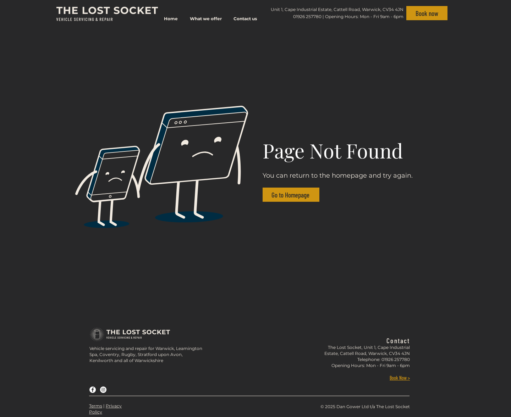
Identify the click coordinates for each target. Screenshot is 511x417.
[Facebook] (92, 390)
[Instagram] (103, 390)
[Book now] (426, 13)
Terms (95, 405)
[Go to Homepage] (291, 195)
